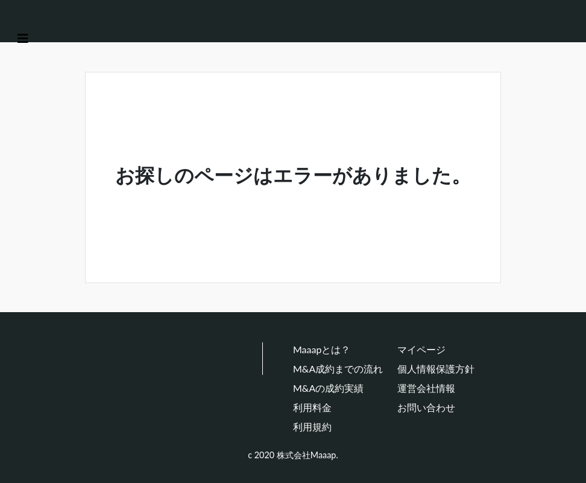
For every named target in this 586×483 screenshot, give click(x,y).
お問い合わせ (426, 407)
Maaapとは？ (321, 349)
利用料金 (312, 407)
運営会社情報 (426, 388)
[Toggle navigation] (23, 38)
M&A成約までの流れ (338, 368)
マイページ (421, 349)
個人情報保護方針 (435, 368)
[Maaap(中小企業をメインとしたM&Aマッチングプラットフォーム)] (52, 17)
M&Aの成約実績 (328, 388)
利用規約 (312, 426)
